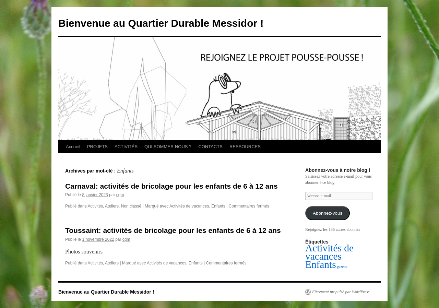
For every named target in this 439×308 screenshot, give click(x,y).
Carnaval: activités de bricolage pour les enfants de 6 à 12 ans (171, 186)
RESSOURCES (245, 146)
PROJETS (97, 146)
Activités (95, 206)
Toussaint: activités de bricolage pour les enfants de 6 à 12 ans (173, 230)
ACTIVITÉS (126, 146)
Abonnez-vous (327, 213)
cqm (120, 194)
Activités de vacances (189, 206)
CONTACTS (210, 146)
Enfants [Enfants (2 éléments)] (320, 264)
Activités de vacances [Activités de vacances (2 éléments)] (329, 252)
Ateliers (112, 206)
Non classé (131, 206)
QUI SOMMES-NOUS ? (167, 146)
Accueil (73, 146)
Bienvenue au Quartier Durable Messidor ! (161, 23)
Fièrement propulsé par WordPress (340, 291)
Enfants (218, 206)
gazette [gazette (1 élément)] (342, 267)
